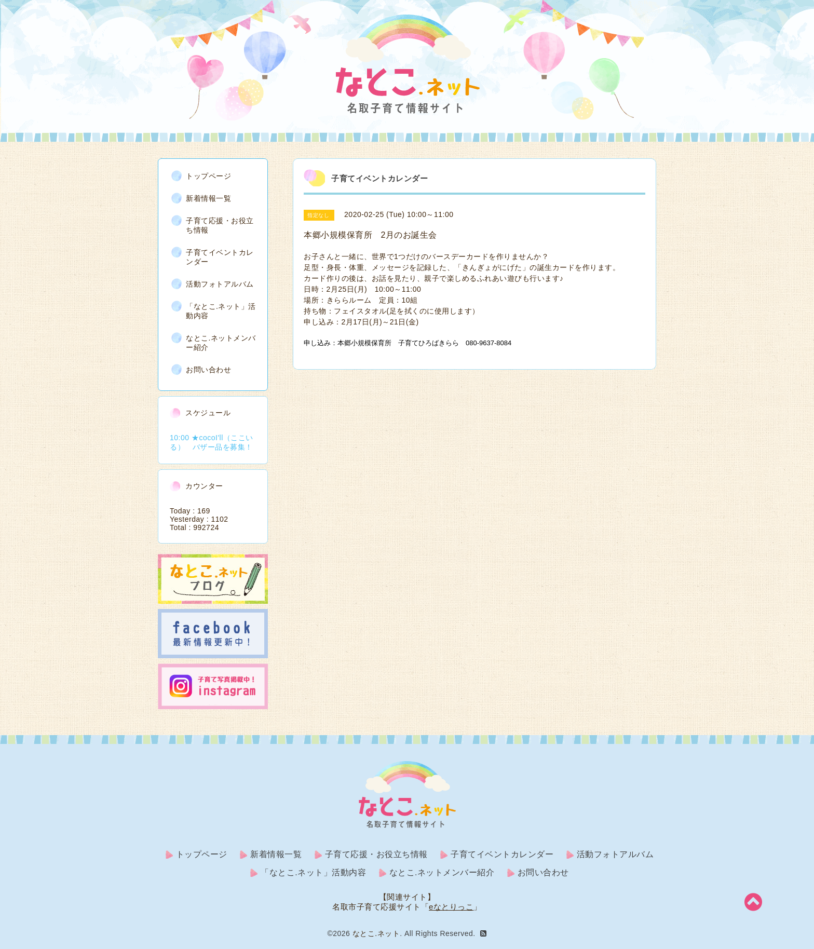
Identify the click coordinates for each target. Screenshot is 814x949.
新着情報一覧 (208, 198)
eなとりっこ (451, 906)
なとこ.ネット (376, 933)
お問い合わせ (208, 369)
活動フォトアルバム (220, 284)
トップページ (208, 176)
